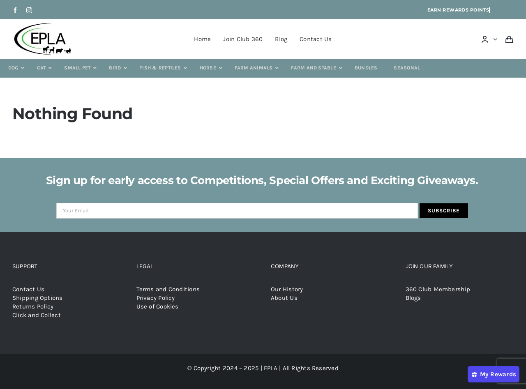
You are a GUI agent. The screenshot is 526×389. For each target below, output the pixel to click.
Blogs (413, 298)
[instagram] (29, 10)
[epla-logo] (44, 24)
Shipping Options (37, 298)
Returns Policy (32, 306)
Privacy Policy (155, 298)
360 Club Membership (438, 289)
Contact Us (28, 289)
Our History (287, 289)
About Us (284, 298)
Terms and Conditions (168, 289)
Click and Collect (36, 315)
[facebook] (15, 10)
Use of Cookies (157, 306)
